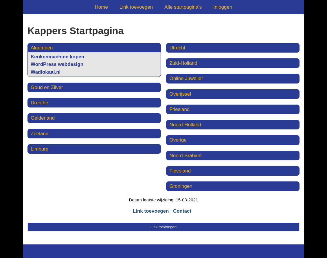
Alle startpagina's (183, 7)
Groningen (180, 186)
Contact (182, 211)
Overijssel (180, 94)
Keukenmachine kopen (57, 57)
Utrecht (177, 48)
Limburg (39, 149)
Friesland (179, 109)
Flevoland (180, 171)
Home (101, 7)
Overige (178, 140)
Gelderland (43, 118)
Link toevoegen (136, 7)
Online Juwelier (186, 78)
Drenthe (39, 102)
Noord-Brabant (185, 155)
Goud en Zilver (47, 87)
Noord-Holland (185, 124)
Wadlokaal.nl (45, 72)
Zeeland (39, 133)
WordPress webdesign (57, 64)
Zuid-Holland (183, 63)
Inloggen (222, 7)
